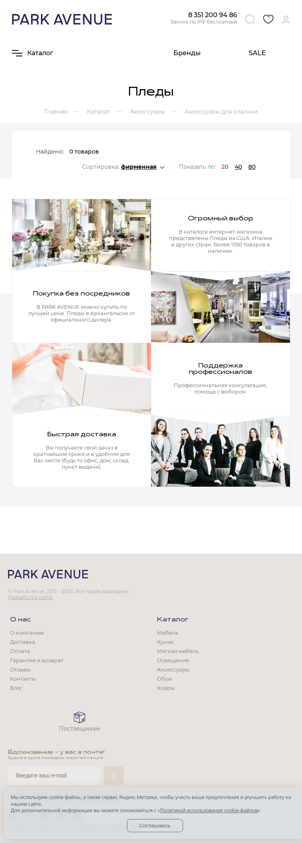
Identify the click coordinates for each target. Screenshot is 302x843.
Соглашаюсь (155, 826)
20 (224, 166)
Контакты (23, 678)
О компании (27, 632)
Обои (164, 678)
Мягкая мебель (178, 651)
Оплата (20, 651)
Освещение (173, 660)
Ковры (166, 688)
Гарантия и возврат (36, 660)
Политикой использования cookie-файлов (209, 810)
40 (238, 166)
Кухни (165, 642)
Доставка (22, 642)
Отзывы (20, 669)
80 (252, 166)
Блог (16, 688)
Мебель (167, 632)
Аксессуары (173, 669)
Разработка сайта (30, 597)
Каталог (173, 620)
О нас (20, 620)
